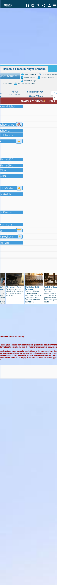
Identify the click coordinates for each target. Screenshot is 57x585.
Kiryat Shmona (14, 93)
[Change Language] (33, 5)
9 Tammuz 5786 (36, 91)
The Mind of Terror (13, 287)
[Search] (38, 5)
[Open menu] (54, 5)
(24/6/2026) (36, 96)
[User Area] (49, 5)
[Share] (43, 5)
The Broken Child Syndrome (32, 288)
